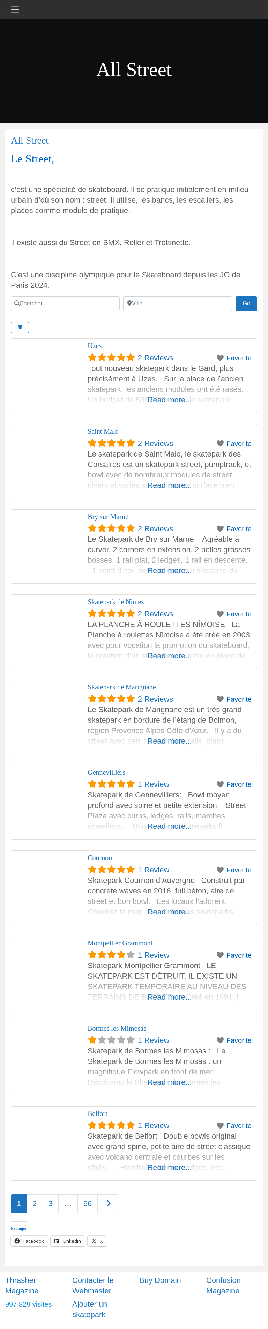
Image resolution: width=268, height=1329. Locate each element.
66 (87, 1203)
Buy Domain (160, 1280)
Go (250, 302)
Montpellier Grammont (120, 943)
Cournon (100, 858)
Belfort (97, 1113)
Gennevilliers (106, 772)
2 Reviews (155, 357)
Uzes (95, 346)
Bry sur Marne (108, 516)
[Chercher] (65, 303)
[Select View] (20, 327)
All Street (30, 140)
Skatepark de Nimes (116, 602)
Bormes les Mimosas (117, 1028)
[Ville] (177, 303)
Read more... (169, 399)
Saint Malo (103, 431)
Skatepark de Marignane (122, 687)
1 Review (153, 784)
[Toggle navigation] (15, 9)
